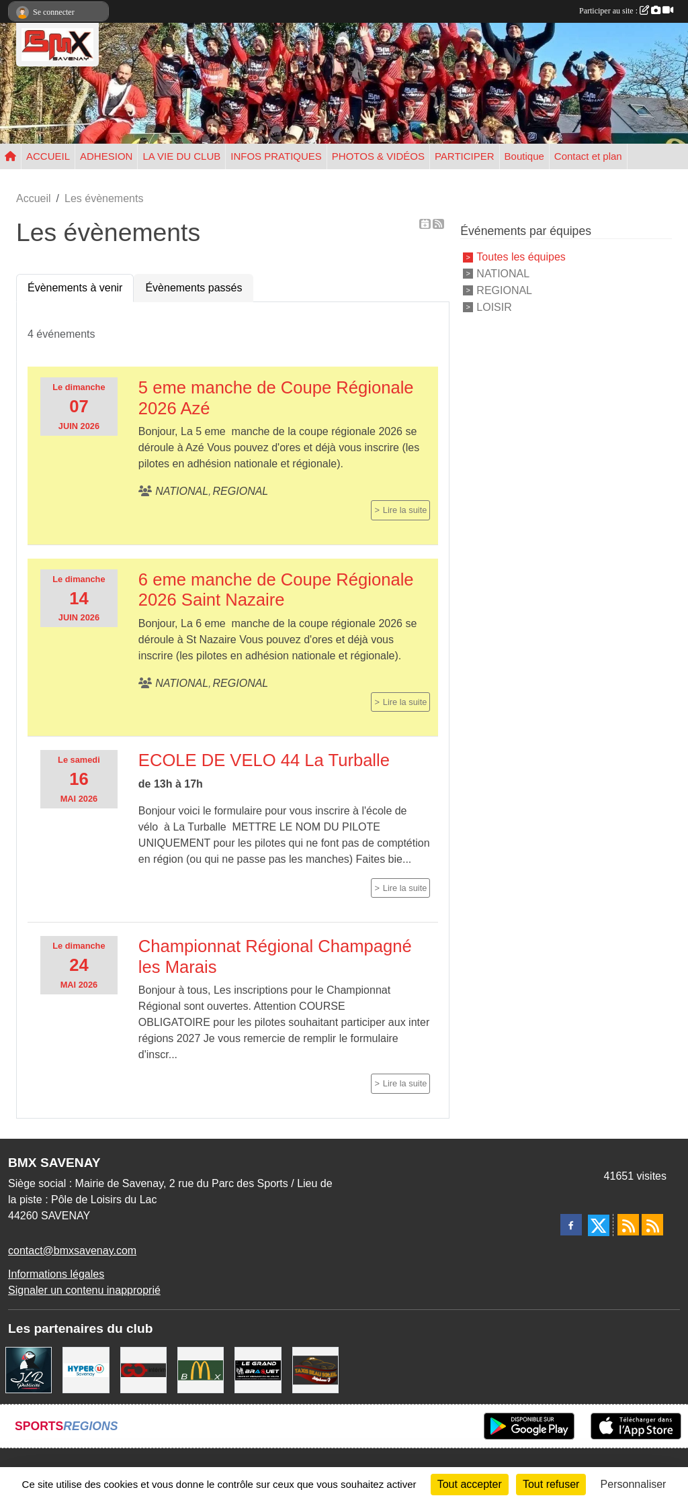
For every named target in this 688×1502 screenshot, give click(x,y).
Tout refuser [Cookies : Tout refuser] (551, 1484)
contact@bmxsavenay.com (72, 1250)
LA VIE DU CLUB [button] (181, 156)
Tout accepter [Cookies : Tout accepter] (469, 1484)
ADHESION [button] (106, 156)
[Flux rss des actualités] (628, 1224)
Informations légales (56, 1274)
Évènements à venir (75, 287)
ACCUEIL (48, 156)
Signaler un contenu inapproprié (84, 1290)
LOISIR (493, 306)
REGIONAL (504, 290)
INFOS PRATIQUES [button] (276, 156)
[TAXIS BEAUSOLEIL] (315, 1369)
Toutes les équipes (521, 257)
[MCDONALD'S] (200, 1369)
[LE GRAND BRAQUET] (257, 1369)
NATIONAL (502, 273)
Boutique (524, 156)
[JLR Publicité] (28, 1369)
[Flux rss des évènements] (652, 1224)
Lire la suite (405, 510)
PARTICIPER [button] (464, 156)
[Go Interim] (143, 1369)
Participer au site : (626, 10)
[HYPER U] (85, 1369)
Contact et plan (588, 156)
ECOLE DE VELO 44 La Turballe (264, 760)
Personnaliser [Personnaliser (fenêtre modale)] (633, 1484)
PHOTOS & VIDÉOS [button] (378, 156)
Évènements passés (193, 287)
